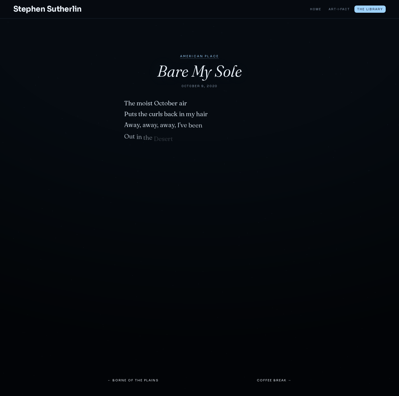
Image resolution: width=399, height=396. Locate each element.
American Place (199, 56)
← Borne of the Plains (133, 380)
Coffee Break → (274, 380)
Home (315, 9)
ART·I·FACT (339, 9)
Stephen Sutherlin (47, 9)
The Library (370, 9)
